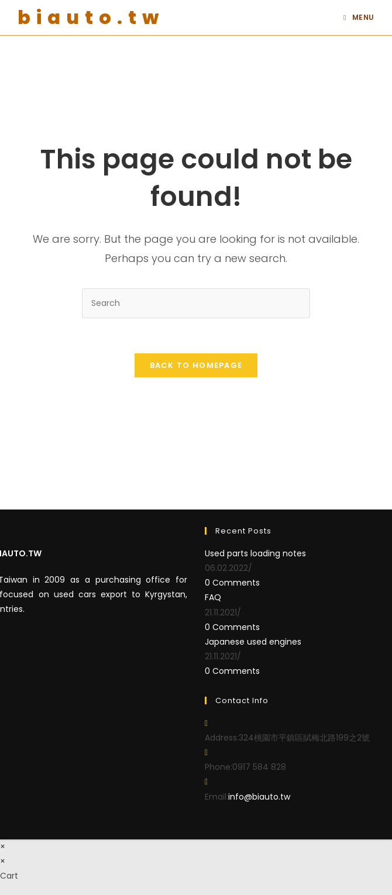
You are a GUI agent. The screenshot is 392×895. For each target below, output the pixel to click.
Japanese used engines (253, 642)
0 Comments (232, 582)
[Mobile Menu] (358, 17)
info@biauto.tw (259, 797)
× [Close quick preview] (2, 846)
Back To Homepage (196, 365)
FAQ (213, 597)
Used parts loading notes (255, 553)
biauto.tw (91, 17)
